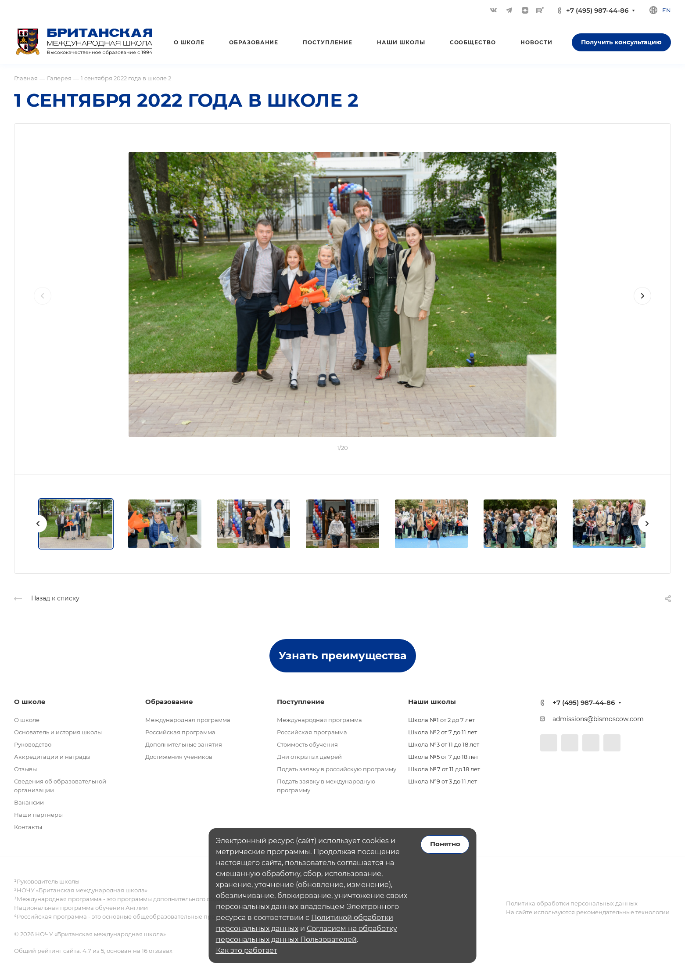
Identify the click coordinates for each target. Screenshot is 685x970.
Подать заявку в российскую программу (336, 768)
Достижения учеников (178, 756)
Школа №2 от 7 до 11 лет (442, 732)
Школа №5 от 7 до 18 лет (443, 756)
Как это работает (246, 950)
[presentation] (42, 304)
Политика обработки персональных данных (572, 903)
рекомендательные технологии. (623, 912)
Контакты (28, 826)
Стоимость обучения (307, 744)
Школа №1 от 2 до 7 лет (441, 719)
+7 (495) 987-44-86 (597, 10)
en (666, 10)
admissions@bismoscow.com (598, 719)
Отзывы (25, 768)
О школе (26, 719)
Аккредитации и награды (52, 756)
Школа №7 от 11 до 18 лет (444, 768)
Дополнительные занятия (183, 744)
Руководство (32, 744)
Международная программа (187, 719)
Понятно (445, 844)
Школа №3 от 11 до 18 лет (443, 744)
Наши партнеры (38, 814)
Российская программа (180, 732)
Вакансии (29, 802)
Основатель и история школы (58, 732)
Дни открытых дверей (309, 756)
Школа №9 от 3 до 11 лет (442, 781)
